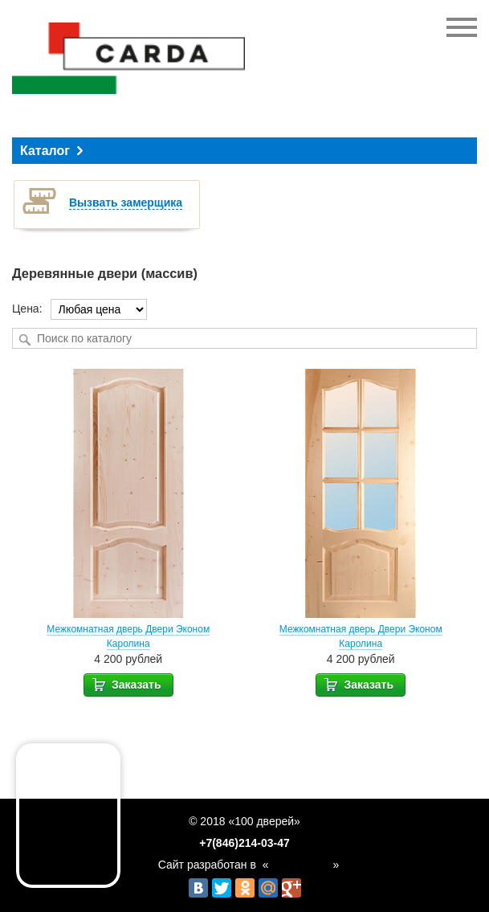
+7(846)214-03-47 (244, 843)
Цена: (27, 308)
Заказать (126, 684)
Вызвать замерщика (125, 202)
